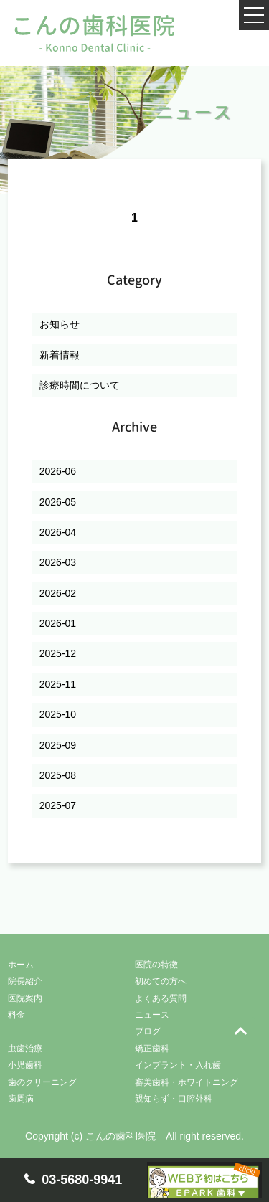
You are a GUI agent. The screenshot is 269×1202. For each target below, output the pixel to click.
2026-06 (57, 471)
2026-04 (57, 532)
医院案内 (25, 998)
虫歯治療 (25, 1049)
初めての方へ (161, 981)
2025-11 (57, 684)
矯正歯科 (152, 1049)
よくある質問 (161, 998)
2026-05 (57, 502)
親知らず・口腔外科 (173, 1099)
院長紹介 (25, 981)
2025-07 (57, 805)
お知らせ (59, 324)
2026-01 (57, 623)
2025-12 (57, 653)
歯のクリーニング (42, 1082)
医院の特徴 (156, 965)
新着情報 (59, 355)
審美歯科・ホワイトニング (186, 1082)
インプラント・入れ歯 (178, 1065)
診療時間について (79, 385)
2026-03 (57, 562)
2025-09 (57, 745)
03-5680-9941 (82, 1180)
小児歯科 (25, 1065)
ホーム (21, 965)
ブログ (148, 1031)
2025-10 (57, 714)
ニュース (152, 1015)
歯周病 (21, 1099)
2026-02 (57, 593)
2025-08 (57, 775)
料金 (16, 1015)
